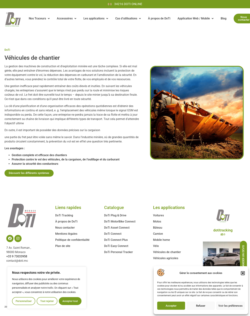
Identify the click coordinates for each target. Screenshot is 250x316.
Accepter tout (70, 301)
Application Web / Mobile (195, 18)
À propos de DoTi (159, 18)
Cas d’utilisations (128, 18)
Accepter (171, 305)
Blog (223, 18)
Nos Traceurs (39, 18)
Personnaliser (24, 301)
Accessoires (66, 18)
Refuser (200, 305)
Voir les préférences (230, 305)
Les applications (95, 18)
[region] (46, 288)
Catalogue (114, 207)
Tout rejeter (47, 301)
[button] (243, 273)
